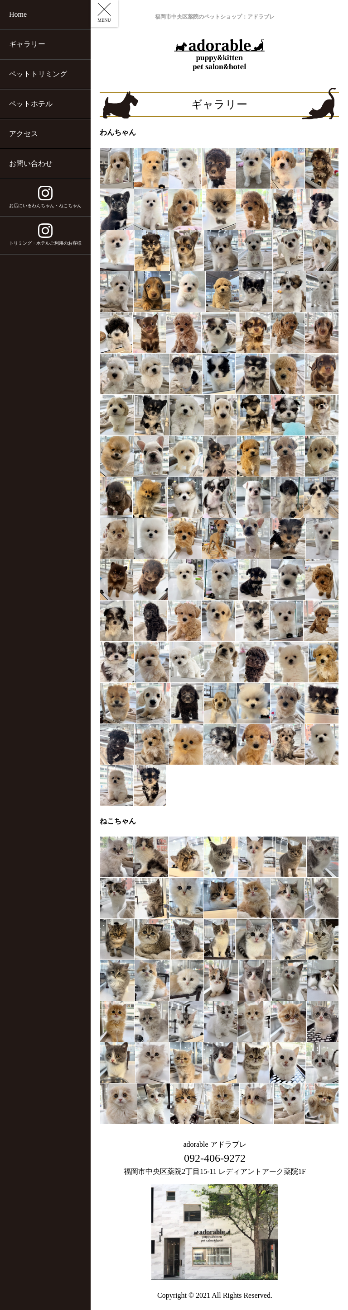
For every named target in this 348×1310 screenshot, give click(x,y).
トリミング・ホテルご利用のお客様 (45, 234)
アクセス (23, 133)
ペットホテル (31, 104)
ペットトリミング (38, 74)
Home (18, 14)
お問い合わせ (31, 163)
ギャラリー (27, 44)
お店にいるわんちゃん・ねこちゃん (45, 197)
